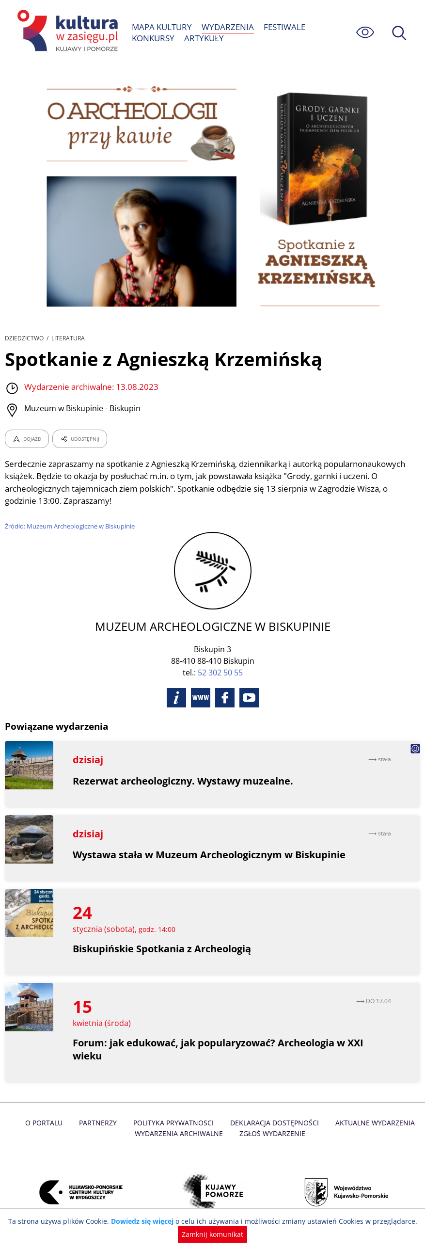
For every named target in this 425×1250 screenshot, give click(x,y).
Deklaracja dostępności (273, 1122)
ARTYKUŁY (204, 38)
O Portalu (46, 1122)
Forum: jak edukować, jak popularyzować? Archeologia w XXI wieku (219, 1049)
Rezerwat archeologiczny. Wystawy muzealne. (183, 780)
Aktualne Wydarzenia (372, 1122)
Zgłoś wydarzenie (271, 1133)
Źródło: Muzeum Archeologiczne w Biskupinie (71, 526)
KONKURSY (153, 38)
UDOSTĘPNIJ (79, 439)
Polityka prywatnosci (174, 1122)
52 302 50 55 (220, 672)
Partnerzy (99, 1122)
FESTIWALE (284, 26)
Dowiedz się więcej (145, 1221)
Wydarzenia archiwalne (179, 1133)
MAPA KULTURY (162, 26)
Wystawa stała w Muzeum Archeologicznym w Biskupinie (210, 854)
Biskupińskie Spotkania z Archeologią (163, 948)
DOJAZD (27, 439)
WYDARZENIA (227, 26)
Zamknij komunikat (212, 1234)
